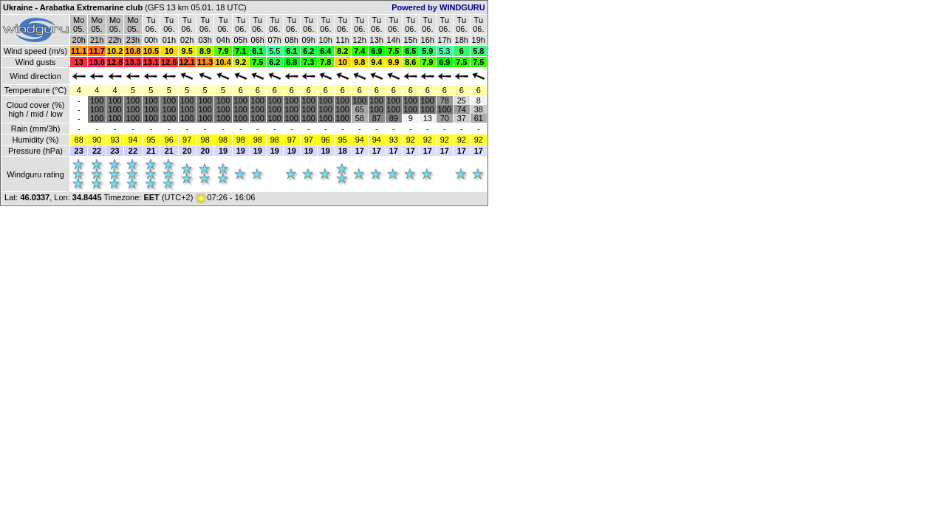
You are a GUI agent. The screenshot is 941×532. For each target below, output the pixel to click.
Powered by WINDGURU (438, 7)
